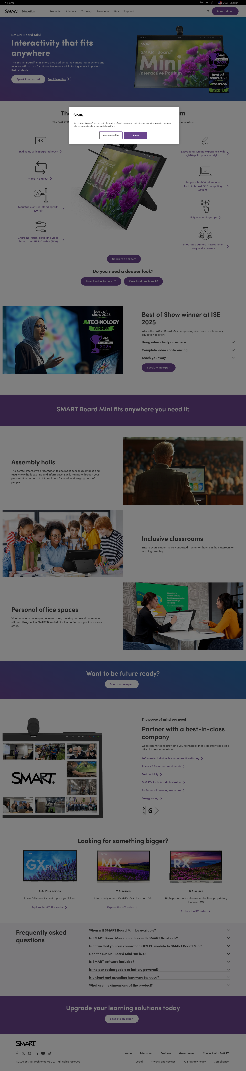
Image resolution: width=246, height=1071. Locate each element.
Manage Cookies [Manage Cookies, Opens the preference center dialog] (111, 135)
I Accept (136, 135)
